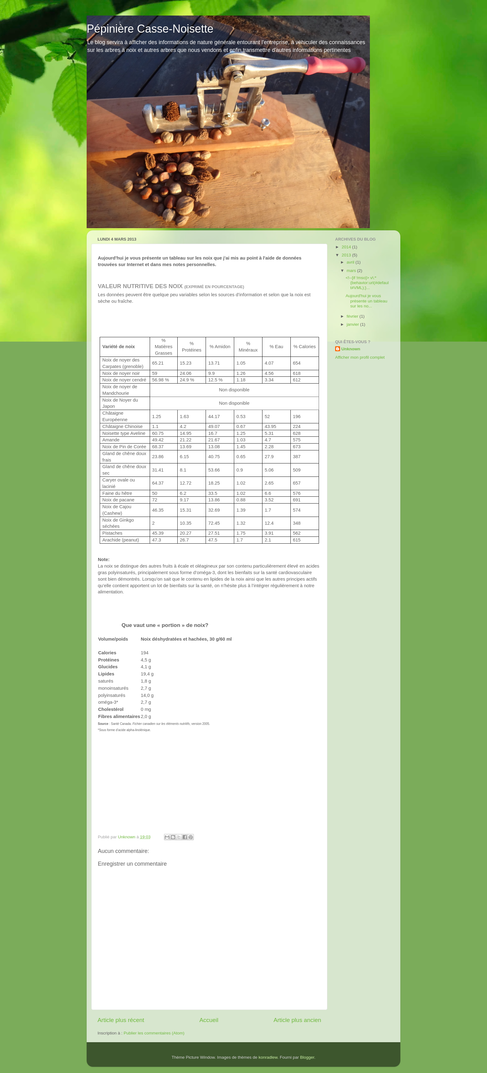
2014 (347, 247)
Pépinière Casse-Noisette (150, 28)
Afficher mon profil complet (360, 357)
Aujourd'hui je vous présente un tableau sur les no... (366, 300)
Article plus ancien (297, 1020)
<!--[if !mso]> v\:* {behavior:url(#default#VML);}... (367, 282)
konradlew (267, 1057)
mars (352, 270)
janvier (353, 324)
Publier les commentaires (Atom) (154, 1033)
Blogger (307, 1057)
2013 (347, 255)
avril (351, 262)
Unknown (350, 349)
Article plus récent (121, 1020)
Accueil (208, 1020)
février (353, 316)
